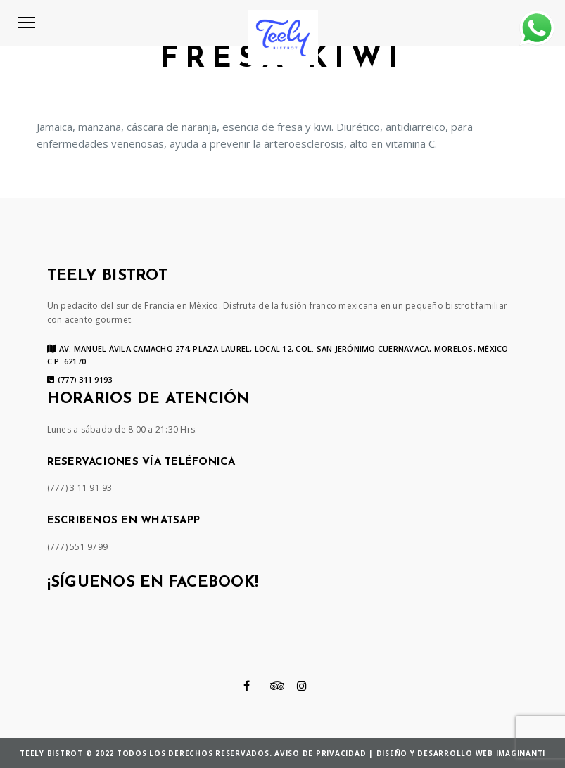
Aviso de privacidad (320, 753)
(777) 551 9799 (77, 547)
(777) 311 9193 (80, 380)
